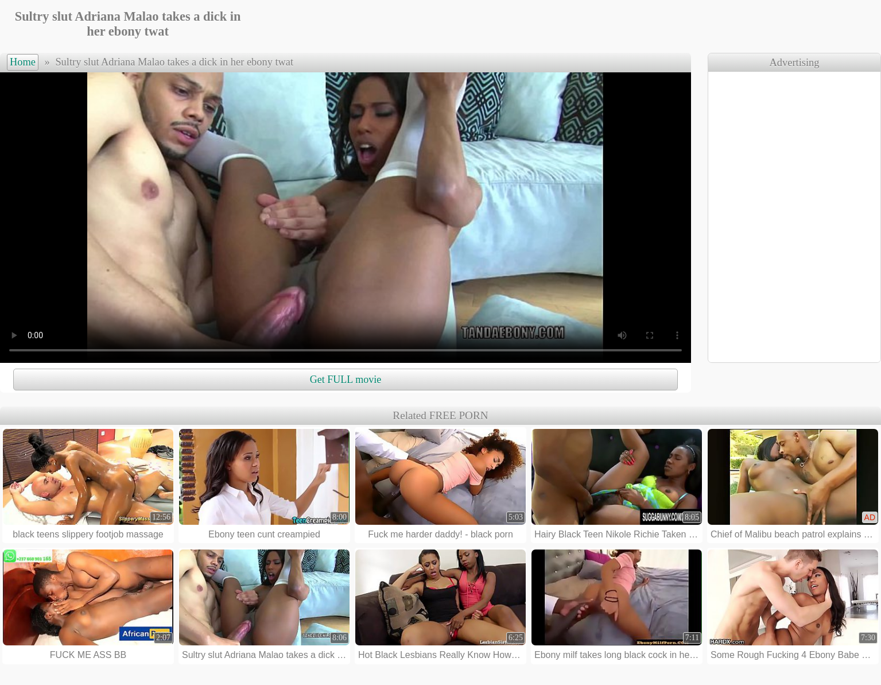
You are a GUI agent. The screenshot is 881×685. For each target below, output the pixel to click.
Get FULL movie (345, 379)
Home (23, 62)
